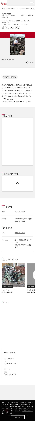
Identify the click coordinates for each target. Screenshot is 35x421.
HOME (3, 8)
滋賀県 (23, 8)
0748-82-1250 (11, 364)
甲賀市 (28, 8)
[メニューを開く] (31, 3)
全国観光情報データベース (13, 8)
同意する (17, 417)
